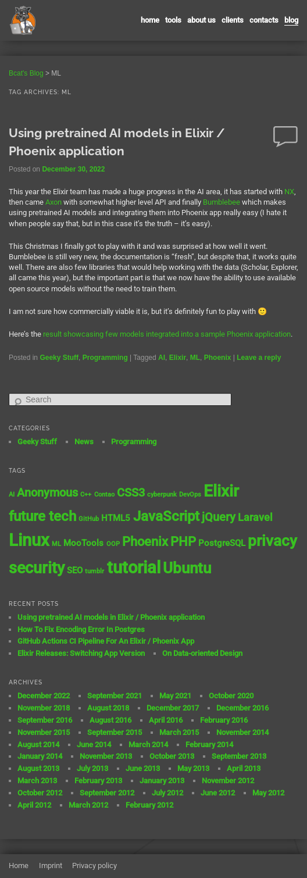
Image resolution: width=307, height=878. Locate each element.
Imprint (50, 865)
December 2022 (43, 695)
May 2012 (268, 792)
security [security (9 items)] (37, 568)
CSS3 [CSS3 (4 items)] (131, 492)
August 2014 (38, 744)
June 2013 (143, 768)
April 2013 (243, 768)
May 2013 (193, 768)
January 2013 (162, 780)
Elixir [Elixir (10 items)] (221, 491)
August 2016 (110, 720)
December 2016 (242, 708)
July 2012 (167, 792)
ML (195, 358)
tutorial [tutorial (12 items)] (133, 567)
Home (150, 20)
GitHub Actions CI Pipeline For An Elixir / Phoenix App (105, 641)
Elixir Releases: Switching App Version (81, 653)
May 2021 (175, 695)
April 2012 (34, 805)
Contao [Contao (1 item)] (104, 494)
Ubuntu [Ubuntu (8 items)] (187, 568)
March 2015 (179, 732)
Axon (53, 202)
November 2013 (106, 756)
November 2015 (43, 732)
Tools (173, 20)
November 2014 (242, 732)
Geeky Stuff (59, 358)
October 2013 (171, 756)
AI (161, 358)
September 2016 (44, 720)
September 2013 (239, 756)
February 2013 (98, 780)
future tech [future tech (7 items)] (42, 516)
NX (289, 191)
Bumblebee (221, 202)
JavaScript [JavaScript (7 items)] (166, 516)
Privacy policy (94, 865)
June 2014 (94, 744)
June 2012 (218, 792)
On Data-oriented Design (202, 653)
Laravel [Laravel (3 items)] (255, 517)
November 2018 (43, 708)
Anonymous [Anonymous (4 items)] (47, 492)
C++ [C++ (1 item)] (85, 494)
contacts (264, 20)
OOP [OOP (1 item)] (113, 544)
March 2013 (37, 780)
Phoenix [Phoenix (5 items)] (145, 541)
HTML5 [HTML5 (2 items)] (115, 518)
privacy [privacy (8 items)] (272, 540)
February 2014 (209, 744)
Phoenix (217, 358)
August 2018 (108, 708)
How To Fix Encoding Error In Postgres (81, 629)
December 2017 (173, 708)
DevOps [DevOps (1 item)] (190, 494)
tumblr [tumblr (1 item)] (94, 571)
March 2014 (148, 744)
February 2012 (149, 805)
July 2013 (92, 768)
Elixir (177, 358)
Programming (105, 358)
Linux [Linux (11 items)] (29, 540)
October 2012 (39, 792)
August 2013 (38, 768)
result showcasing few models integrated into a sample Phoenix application (167, 334)
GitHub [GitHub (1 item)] (88, 519)
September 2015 (114, 732)
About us (201, 20)
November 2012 (228, 780)
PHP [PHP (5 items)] (183, 541)
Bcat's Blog (26, 73)
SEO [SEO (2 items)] (75, 570)
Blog (291, 20)
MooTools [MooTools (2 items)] (83, 543)
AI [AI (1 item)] (12, 494)
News (84, 441)
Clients (233, 20)
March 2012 (88, 805)
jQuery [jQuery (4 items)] (218, 517)
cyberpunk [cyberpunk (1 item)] (162, 494)
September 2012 (107, 792)
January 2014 (39, 756)
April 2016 (166, 720)
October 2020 (231, 695)
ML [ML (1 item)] (56, 544)
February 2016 (224, 720)
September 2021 (114, 695)
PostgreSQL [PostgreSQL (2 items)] (221, 543)
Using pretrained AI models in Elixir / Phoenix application (111, 617)
